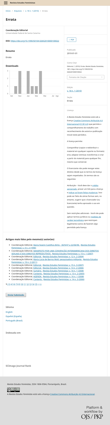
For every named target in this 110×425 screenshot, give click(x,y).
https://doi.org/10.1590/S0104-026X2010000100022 (35, 41)
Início (8, 11)
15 (36, 284)
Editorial (37, 256)
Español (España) (14, 316)
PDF (72, 39)
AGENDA (37, 276)
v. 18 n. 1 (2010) (32, 11)
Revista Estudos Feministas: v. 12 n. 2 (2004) (63, 256)
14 (33, 284)
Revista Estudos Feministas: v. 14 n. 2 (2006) (63, 268)
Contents (37, 273)
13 (30, 284)
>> (40, 284)
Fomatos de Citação (77, 77)
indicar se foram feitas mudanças (83, 192)
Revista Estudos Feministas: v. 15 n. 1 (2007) (72, 253)
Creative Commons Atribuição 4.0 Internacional (72, 394)
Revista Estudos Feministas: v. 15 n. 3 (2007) (63, 265)
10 (22, 284)
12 (27, 284)
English (9, 312)
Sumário (37, 270)
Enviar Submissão (16, 295)
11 (25, 284)
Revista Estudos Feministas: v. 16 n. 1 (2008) (63, 270)
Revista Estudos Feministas (22, 2)
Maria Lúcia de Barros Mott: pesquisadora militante (57, 259)
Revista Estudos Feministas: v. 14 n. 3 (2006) (63, 279)
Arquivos (18, 11)
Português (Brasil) (14, 320)
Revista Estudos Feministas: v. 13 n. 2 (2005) (63, 273)
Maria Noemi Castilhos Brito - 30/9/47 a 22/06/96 (56, 245)
